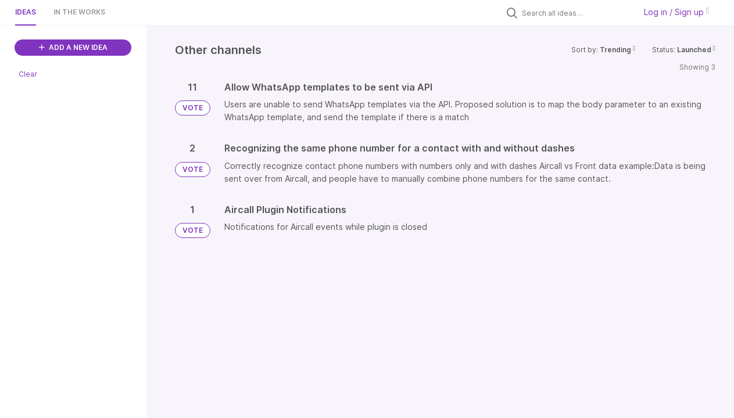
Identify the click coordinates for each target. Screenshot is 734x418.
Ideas (25, 12)
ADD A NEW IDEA (73, 47)
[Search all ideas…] (576, 13)
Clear (28, 74)
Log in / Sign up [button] (676, 12)
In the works (79, 12)
